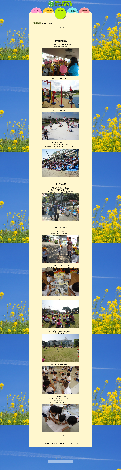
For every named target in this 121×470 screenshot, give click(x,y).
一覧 (55, 27)
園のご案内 (55, 444)
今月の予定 (69, 444)
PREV (60, 27)
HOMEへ (60, 461)
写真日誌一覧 (60, 16)
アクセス (77, 444)
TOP (42, 444)
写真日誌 (62, 444)
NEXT (65, 27)
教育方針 (48, 444)
